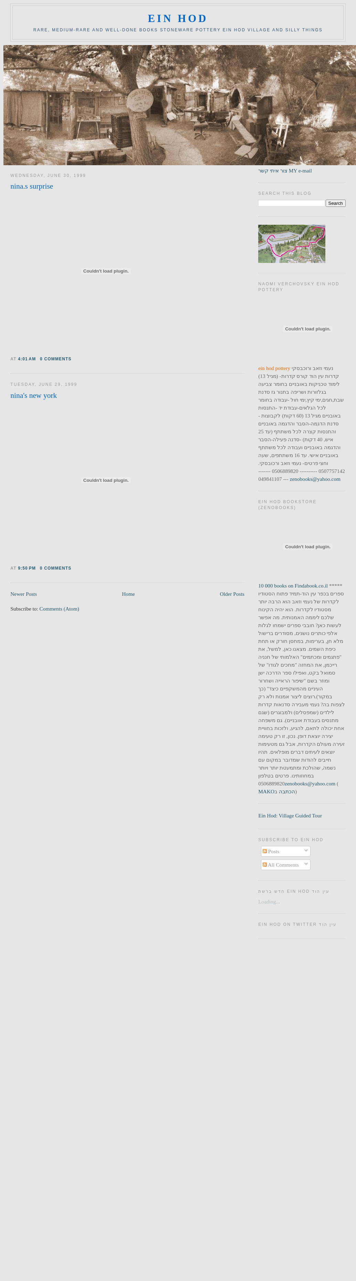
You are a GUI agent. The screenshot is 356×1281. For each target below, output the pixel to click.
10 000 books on (276, 586)
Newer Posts (23, 594)
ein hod (178, 18)
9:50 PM (27, 568)
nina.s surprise (31, 186)
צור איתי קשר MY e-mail (285, 170)
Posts (271, 851)
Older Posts (232, 594)
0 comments (56, 359)
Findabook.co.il (311, 586)
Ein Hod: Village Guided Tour (290, 815)
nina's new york (33, 395)
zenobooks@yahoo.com (315, 479)
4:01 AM (27, 359)
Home (128, 594)
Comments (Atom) (59, 609)
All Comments (281, 865)
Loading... (269, 901)
